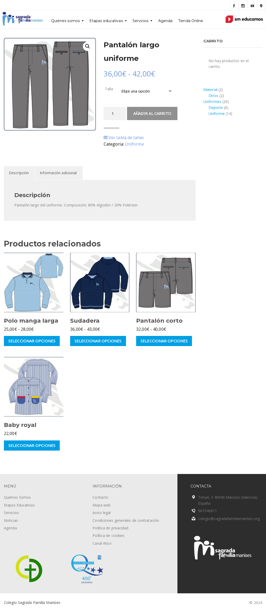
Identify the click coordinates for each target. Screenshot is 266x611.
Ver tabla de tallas (124, 137)
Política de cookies (108, 535)
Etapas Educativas (19, 505)
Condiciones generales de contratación (125, 520)
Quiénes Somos (17, 497)
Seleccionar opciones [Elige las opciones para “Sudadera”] (98, 340)
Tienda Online (190, 20)
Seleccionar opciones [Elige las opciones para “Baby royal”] (31, 445)
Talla (109, 88)
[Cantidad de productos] (115, 113)
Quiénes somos (65, 20)
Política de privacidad (110, 527)
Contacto (100, 497)
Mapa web (101, 505)
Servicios (140, 20)
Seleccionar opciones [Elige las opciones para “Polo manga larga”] (31, 340)
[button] (87, 46)
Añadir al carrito (152, 113)
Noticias (11, 520)
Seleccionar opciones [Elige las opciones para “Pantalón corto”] (164, 340)
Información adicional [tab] (58, 172)
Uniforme (134, 144)
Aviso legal (101, 512)
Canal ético (101, 543)
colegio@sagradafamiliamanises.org (229, 518)
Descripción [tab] (19, 172)
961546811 (207, 510)
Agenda (165, 20)
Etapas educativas (106, 20)
